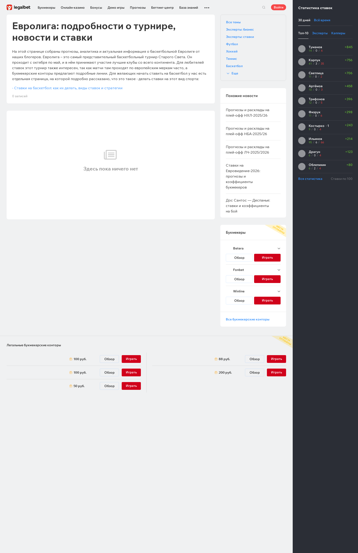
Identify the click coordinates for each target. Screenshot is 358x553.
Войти (278, 7)
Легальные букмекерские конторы (34, 345)
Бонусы (96, 7)
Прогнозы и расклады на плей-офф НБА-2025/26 (247, 131)
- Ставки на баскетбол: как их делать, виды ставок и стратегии (67, 88)
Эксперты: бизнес (240, 29)
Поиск (264, 7)
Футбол (232, 44)
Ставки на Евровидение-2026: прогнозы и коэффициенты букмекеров (243, 176)
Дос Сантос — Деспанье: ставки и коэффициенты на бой (248, 205)
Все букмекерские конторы (247, 319)
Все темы (233, 22)
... (207, 6)
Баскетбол (234, 66)
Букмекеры (46, 7)
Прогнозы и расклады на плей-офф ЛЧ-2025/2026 (247, 149)
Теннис (231, 58)
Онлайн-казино (73, 7)
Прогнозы (138, 7)
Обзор (239, 258)
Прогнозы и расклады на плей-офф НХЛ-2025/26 (247, 112)
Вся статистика (310, 179)
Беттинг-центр (162, 7)
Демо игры (116, 7)
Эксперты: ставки (240, 37)
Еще (235, 73)
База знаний (188, 7)
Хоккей (231, 51)
